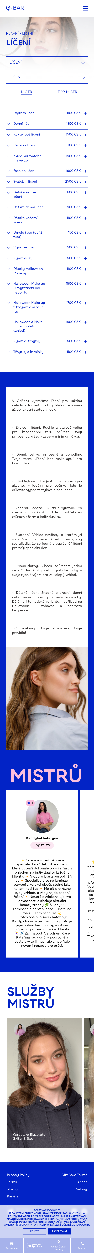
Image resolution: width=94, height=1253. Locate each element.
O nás (82, 1182)
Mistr (26, 92)
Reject (34, 1231)
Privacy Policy (18, 1175)
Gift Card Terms (74, 1175)
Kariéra (13, 1196)
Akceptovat (59, 1231)
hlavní (12, 33)
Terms (12, 1182)
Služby (12, 1189)
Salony (81, 1189)
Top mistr (67, 92)
